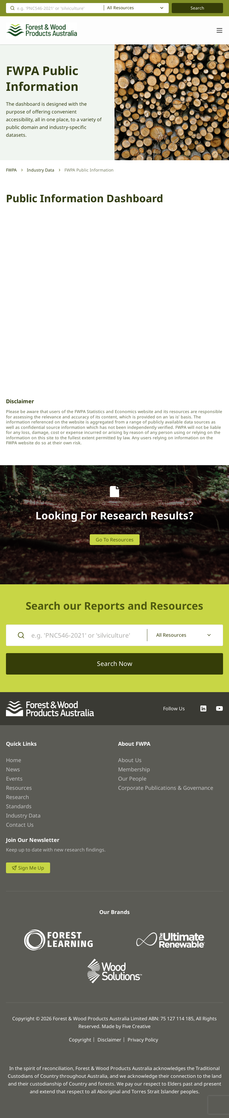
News (13, 769)
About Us (130, 760)
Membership (134, 769)
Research (17, 797)
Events (14, 778)
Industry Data (40, 170)
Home (13, 760)
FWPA (11, 170)
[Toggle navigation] (216, 30)
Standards (19, 806)
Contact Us (20, 824)
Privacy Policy (143, 1039)
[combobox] (136, 8)
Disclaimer (109, 1039)
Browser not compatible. (114, 300)
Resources (19, 787)
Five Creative (136, 1026)
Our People (132, 778)
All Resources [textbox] (120, 7)
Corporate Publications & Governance (165, 787)
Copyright (80, 1039)
